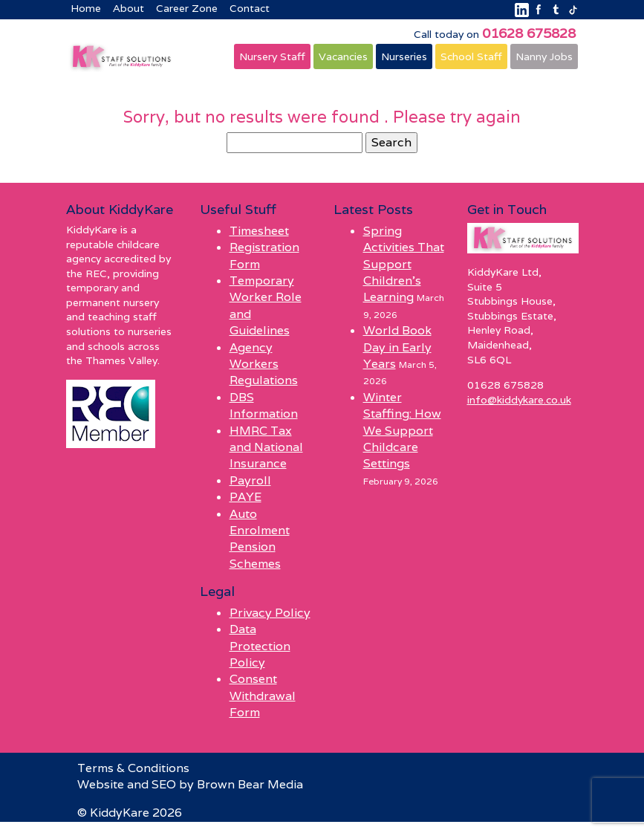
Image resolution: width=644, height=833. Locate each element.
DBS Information (264, 405)
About (128, 8)
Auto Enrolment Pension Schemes (260, 538)
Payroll (250, 480)
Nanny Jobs (544, 56)
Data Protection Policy (260, 645)
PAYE (245, 497)
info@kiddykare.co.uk (519, 399)
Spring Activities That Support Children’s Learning (403, 264)
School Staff (471, 56)
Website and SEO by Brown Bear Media (190, 784)
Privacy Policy (270, 612)
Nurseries (404, 56)
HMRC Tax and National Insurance (266, 447)
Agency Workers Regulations (264, 364)
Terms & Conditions (133, 768)
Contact (250, 8)
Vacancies (343, 56)
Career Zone (187, 8)
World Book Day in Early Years (397, 347)
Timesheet (259, 231)
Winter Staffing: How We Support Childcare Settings (402, 430)
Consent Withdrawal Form (263, 695)
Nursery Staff (272, 56)
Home (86, 8)
